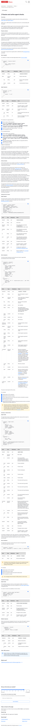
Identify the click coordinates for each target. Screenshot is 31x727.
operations (20, 383)
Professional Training (26, 720)
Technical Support (4, 720)
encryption (19, 420)
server (23, 389)
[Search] (26, 2)
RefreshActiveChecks (5, 204)
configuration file (18, 172)
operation (20, 364)
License (20, 726)
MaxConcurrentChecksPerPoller (7, 49)
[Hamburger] (29, 2)
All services (3, 722)
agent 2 (27, 602)
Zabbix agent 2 (10, 20)
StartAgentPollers (26, 51)
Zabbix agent (3, 20)
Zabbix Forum (24, 722)
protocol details (24, 57)
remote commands (20, 167)
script (27, 364)
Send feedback (15, 702)
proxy (25, 389)
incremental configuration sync (22, 254)
